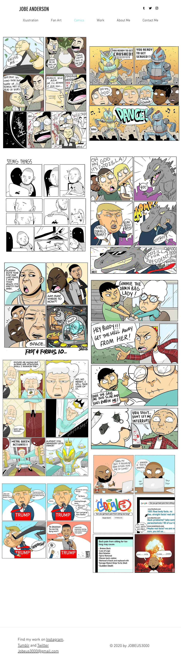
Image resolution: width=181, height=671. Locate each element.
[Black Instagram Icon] (157, 8)
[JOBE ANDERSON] (36, 9)
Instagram (54, 639)
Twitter (43, 645)
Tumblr (23, 645)
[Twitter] (150, 8)
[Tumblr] (144, 8)
